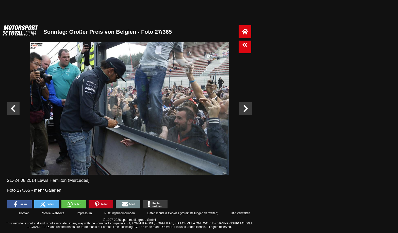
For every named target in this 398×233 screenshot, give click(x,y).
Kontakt (24, 213)
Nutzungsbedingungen (119, 213)
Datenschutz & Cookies (163, 213)
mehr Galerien (47, 190)
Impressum (84, 213)
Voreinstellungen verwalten (199, 213)
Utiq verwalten (240, 213)
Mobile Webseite (53, 213)
